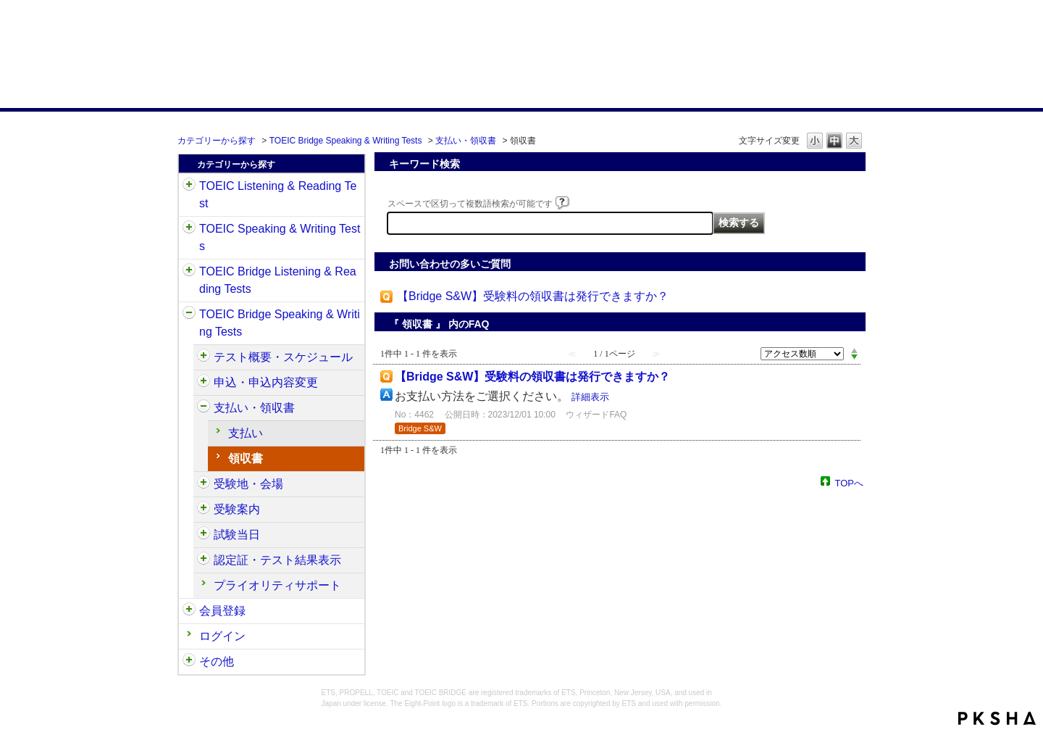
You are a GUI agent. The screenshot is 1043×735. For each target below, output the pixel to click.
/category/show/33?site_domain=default (189, 272)
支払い (245, 433)
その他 (216, 661)
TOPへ (849, 482)
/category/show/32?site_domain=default (189, 229)
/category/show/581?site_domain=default (203, 560)
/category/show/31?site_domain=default (189, 186)
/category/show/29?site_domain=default (189, 611)
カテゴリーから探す (216, 141)
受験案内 (237, 509)
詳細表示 (590, 396)
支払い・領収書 (465, 141)
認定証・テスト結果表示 (277, 560)
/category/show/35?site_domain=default (189, 661)
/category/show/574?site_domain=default (203, 535)
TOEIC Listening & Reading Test (277, 194)
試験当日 (237, 534)
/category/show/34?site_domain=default (189, 314)
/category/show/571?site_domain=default (203, 509)
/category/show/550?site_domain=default (203, 357)
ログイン (222, 636)
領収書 (245, 458)
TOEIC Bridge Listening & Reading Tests (277, 280)
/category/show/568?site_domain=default (203, 484)
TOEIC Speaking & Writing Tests (279, 237)
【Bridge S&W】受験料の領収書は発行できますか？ (533, 296)
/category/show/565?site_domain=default (203, 408)
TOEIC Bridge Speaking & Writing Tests (345, 141)
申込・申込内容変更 (266, 382)
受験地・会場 (248, 484)
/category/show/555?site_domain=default (203, 382)
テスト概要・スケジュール (283, 357)
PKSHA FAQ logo (997, 718)
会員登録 (222, 611)
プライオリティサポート (277, 585)
